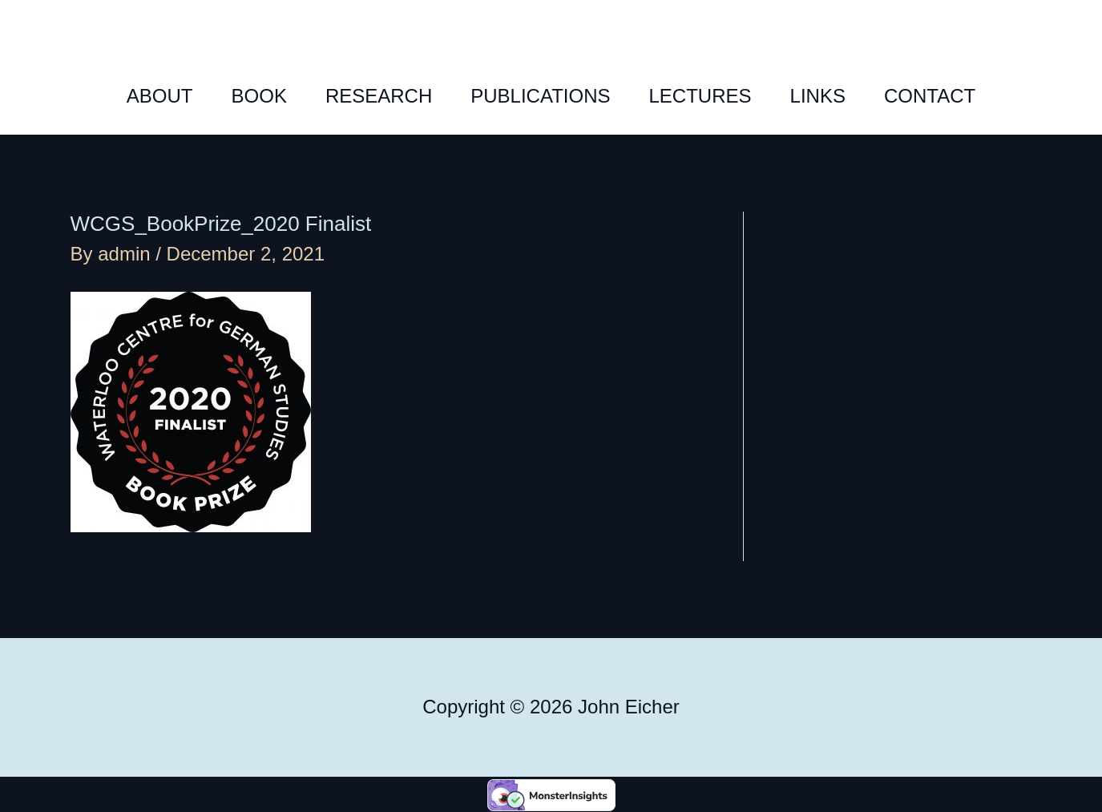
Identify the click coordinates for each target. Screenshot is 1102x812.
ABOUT (160, 96)
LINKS (818, 96)
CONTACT (929, 96)
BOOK (259, 96)
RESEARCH (378, 96)
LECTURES (700, 96)
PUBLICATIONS (540, 96)
